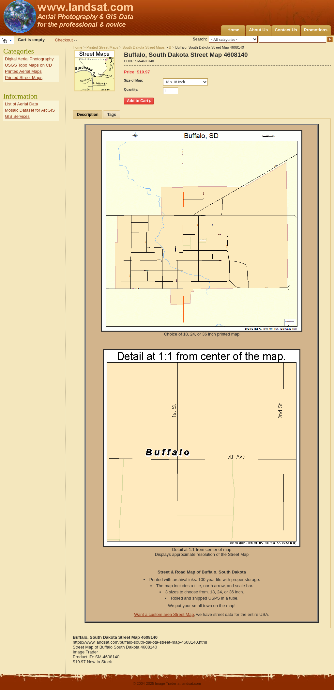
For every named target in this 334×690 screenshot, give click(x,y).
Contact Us (286, 29)
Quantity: (131, 89)
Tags (111, 114)
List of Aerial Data (21, 104)
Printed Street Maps (102, 47)
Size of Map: (133, 80)
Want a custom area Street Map (164, 614)
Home (233, 29)
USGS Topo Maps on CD (28, 65)
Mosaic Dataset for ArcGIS (30, 110)
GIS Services (17, 116)
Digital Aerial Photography (29, 58)
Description (88, 114)
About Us (258, 29)
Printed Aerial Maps (23, 71)
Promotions (315, 29)
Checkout (64, 40)
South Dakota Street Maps (143, 47)
